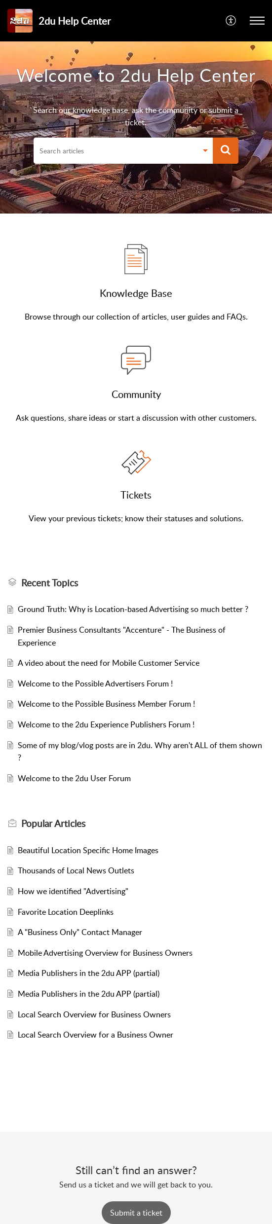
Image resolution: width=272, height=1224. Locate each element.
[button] (231, 20)
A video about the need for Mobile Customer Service (108, 662)
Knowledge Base (136, 293)
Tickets (136, 495)
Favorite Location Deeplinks (66, 911)
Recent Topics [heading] (49, 582)
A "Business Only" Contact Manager (80, 932)
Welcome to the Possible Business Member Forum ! (106, 703)
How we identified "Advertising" (73, 891)
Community (136, 394)
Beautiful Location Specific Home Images (88, 850)
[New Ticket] (136, 1212)
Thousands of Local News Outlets (76, 870)
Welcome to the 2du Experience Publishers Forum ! (106, 724)
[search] (115, 151)
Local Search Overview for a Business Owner (95, 1034)
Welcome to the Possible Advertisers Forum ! (95, 683)
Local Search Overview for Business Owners (94, 1014)
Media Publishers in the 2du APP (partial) (88, 973)
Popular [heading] (53, 823)
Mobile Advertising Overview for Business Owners (105, 952)
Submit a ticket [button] (136, 1212)
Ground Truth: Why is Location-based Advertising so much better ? (133, 609)
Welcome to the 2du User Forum (74, 778)
